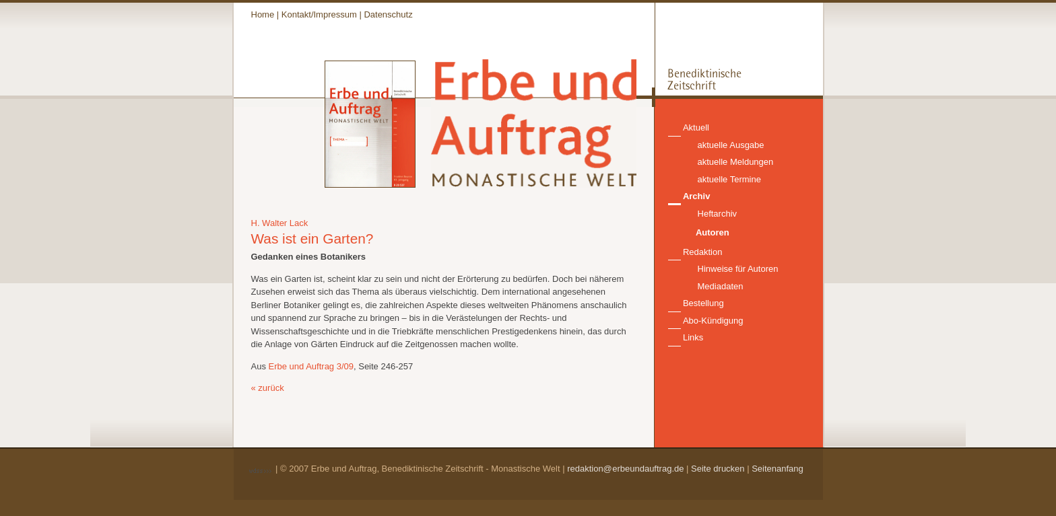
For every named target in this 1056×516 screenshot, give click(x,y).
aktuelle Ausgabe (731, 145)
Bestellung (703, 303)
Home (263, 14)
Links (693, 337)
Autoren (712, 232)
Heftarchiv (717, 214)
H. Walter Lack (279, 223)
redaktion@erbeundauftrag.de (625, 469)
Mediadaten (721, 286)
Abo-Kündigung (713, 321)
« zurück (267, 388)
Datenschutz (388, 14)
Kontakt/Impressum (319, 14)
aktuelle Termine (729, 179)
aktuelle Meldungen (736, 162)
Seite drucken (718, 469)
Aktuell (696, 127)
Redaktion (703, 252)
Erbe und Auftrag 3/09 (311, 366)
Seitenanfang (777, 469)
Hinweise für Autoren (738, 269)
